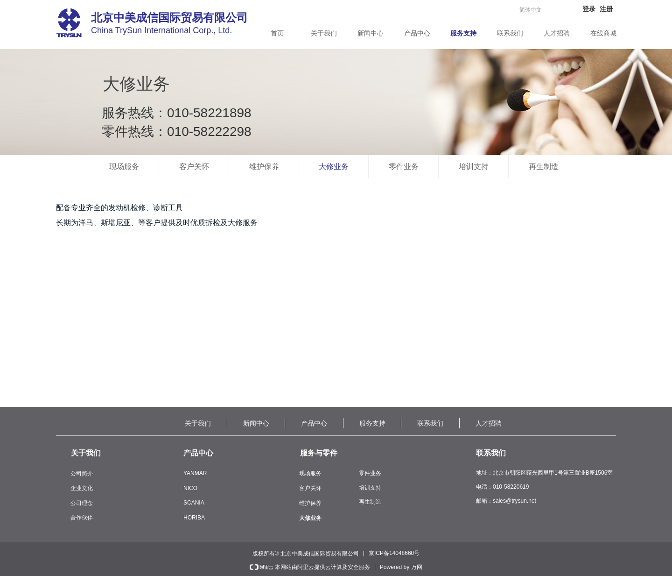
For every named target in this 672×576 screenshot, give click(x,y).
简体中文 (530, 10)
